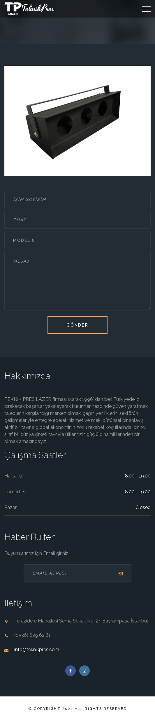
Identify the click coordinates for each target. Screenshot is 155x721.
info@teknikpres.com (36, 649)
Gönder (77, 325)
